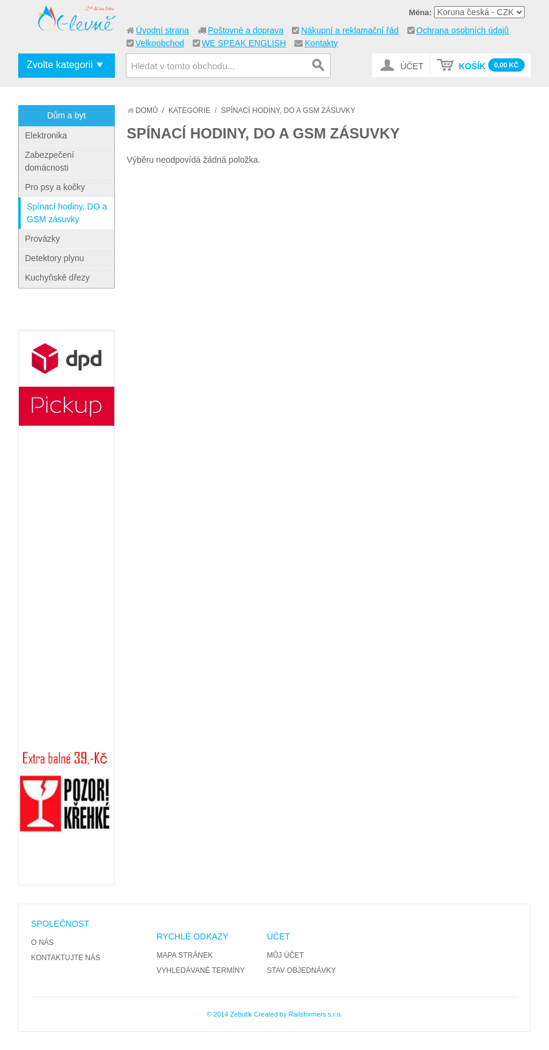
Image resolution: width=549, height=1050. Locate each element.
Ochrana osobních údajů (462, 30)
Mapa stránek (185, 955)
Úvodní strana (162, 30)
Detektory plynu (54, 258)
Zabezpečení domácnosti (49, 161)
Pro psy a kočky (55, 187)
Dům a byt (66, 115)
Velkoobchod (160, 43)
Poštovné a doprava (246, 30)
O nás (42, 942)
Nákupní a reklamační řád (349, 30)
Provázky (42, 239)
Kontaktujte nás (65, 957)
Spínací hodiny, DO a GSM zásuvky (67, 213)
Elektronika (46, 135)
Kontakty (321, 43)
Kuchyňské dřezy (57, 277)
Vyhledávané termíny (201, 970)
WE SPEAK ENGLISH (244, 43)
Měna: (420, 12)
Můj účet (285, 955)
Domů (142, 110)
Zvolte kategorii (60, 65)
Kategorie (189, 110)
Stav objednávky (301, 970)
